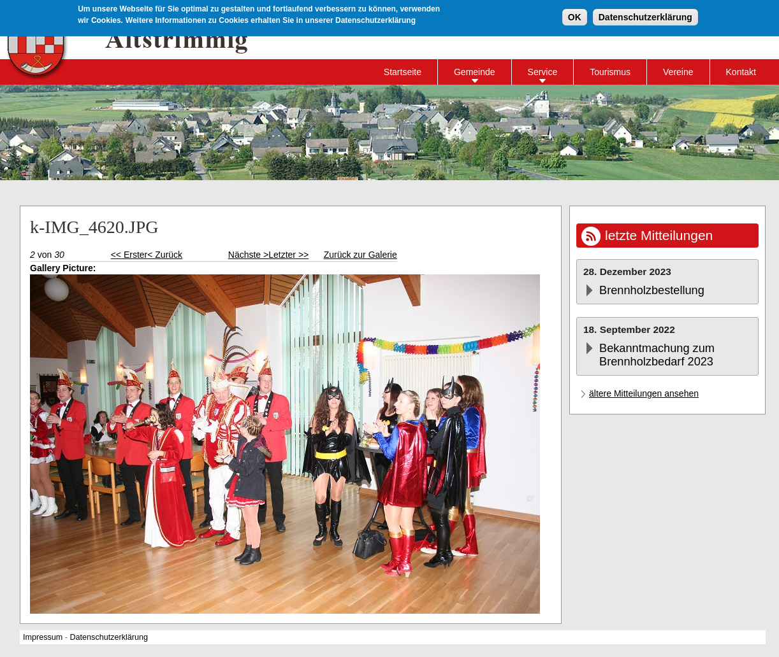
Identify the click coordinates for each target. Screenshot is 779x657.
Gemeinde (474, 72)
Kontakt (741, 72)
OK (574, 16)
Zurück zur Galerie (360, 255)
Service (543, 72)
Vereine (678, 72)
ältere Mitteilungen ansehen (644, 393)
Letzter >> (288, 255)
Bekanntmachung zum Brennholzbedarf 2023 (657, 355)
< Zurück (164, 255)
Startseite (402, 72)
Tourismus (610, 72)
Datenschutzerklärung (645, 16)
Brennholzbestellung (651, 290)
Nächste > (248, 255)
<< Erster (129, 255)
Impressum (42, 637)
